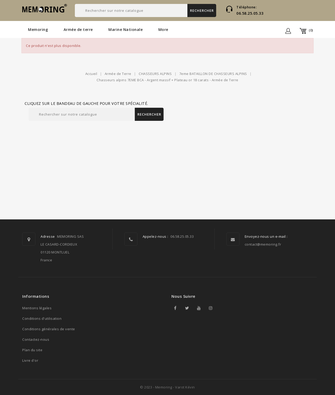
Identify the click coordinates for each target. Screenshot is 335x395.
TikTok (222, 308)
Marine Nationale (125, 29)
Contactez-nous (35, 339)
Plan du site (32, 350)
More (163, 29)
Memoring (38, 29)
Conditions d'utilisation (42, 318)
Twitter (187, 308)
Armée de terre (78, 29)
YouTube (199, 308)
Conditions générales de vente (48, 329)
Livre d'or (30, 360)
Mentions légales (37, 308)
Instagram (211, 308)
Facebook (175, 308)
